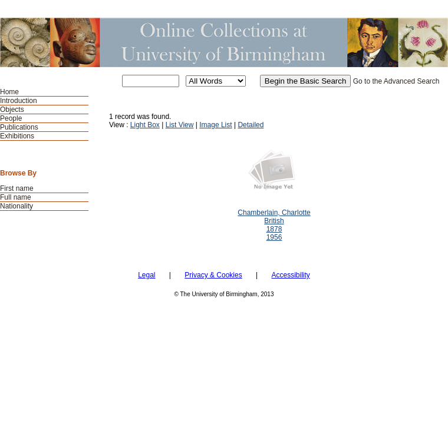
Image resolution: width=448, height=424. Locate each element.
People (11, 118)
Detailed (250, 125)
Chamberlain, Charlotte (274, 212)
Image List (215, 125)
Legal (146, 275)
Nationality (16, 206)
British (274, 221)
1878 (274, 229)
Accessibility (290, 275)
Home (9, 92)
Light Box (145, 125)
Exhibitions (17, 136)
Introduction (18, 101)
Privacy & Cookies (213, 275)
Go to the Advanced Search (396, 81)
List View (180, 125)
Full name (15, 197)
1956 (274, 237)
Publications (19, 127)
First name (17, 188)
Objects (12, 109)
